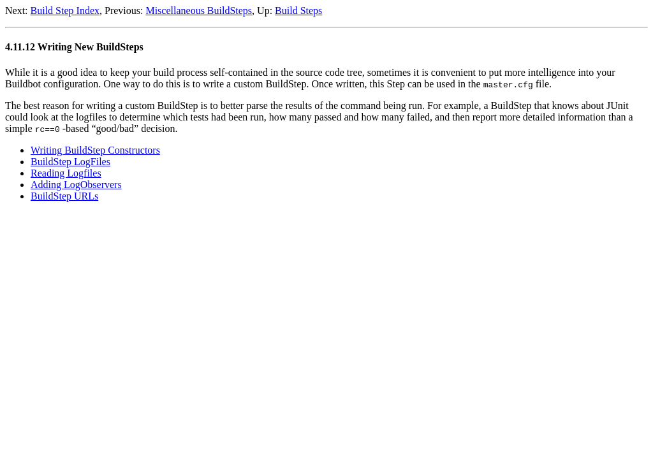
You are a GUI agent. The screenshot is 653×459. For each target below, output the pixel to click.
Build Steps (298, 10)
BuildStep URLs (64, 196)
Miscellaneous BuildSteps (198, 10)
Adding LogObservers (76, 184)
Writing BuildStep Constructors (95, 150)
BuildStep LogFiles (70, 161)
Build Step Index (65, 10)
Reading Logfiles (66, 173)
